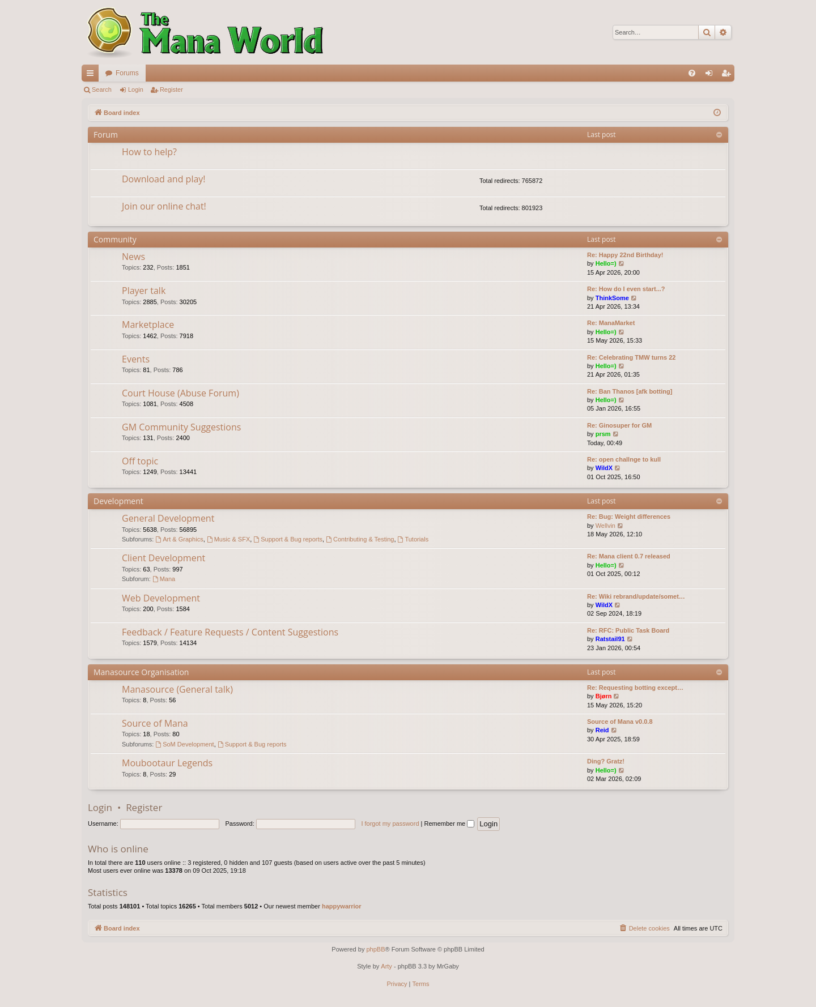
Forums (127, 73)
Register (171, 89)
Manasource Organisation (141, 672)
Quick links (92, 75)
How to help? (149, 152)
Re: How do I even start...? (626, 288)
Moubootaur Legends (167, 763)
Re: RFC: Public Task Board (628, 630)
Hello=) (606, 263)
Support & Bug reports (287, 539)
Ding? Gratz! (605, 761)
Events (136, 359)
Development (118, 501)
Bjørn (604, 696)
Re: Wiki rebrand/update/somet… (636, 596)
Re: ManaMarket (611, 322)
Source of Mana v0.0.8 (620, 721)
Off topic (140, 461)
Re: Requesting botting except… (635, 687)
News (133, 256)
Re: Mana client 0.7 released (628, 556)
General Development (168, 518)
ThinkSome (612, 298)
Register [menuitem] (728, 75)
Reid (602, 730)
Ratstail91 (610, 638)
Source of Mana (155, 723)
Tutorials (413, 539)
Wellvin (605, 525)
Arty (386, 966)
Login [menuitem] (711, 75)
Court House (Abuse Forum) (180, 393)
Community (115, 239)
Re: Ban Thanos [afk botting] (629, 391)
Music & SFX (228, 539)
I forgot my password (390, 823)
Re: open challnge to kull (624, 459)
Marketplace (148, 324)
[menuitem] (691, 73)
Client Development (163, 558)
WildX (604, 467)
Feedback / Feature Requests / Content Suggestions (230, 632)
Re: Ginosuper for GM (619, 425)
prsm (603, 433)
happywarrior (342, 906)
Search (102, 89)
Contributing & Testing (360, 539)
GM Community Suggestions (181, 427)
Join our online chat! (164, 206)
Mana (163, 578)
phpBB (375, 949)
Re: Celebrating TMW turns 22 (631, 357)
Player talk (143, 290)
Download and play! (164, 179)
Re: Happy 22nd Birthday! (625, 254)
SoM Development (184, 744)
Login (135, 89)
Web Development (161, 598)
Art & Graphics (179, 539)
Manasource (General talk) (177, 689)
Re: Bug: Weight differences (628, 516)
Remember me (449, 823)
